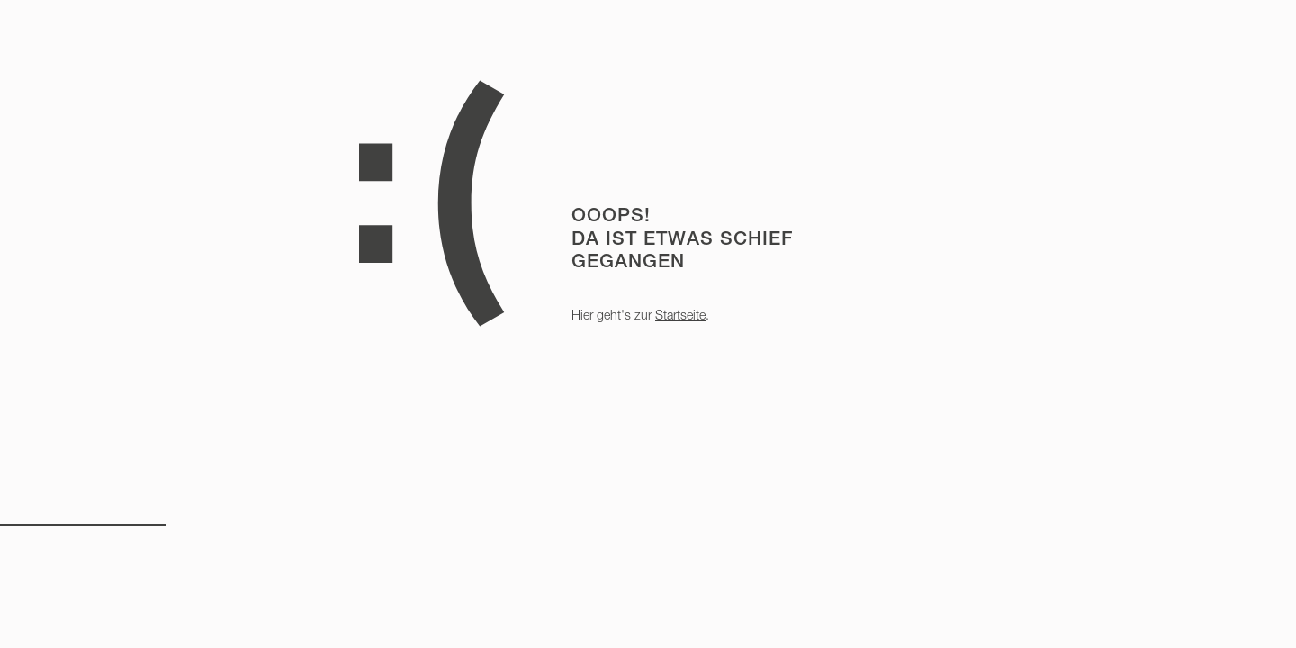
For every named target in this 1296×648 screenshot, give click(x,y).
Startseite (680, 315)
